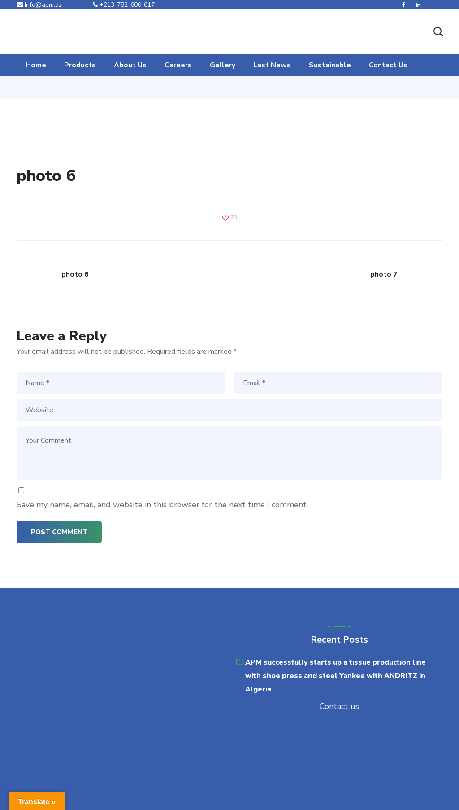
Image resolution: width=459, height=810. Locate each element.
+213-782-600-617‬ (124, 4)
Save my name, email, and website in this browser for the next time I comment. (162, 504)
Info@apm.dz (39, 4)
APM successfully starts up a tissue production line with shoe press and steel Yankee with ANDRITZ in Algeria (335, 675)
